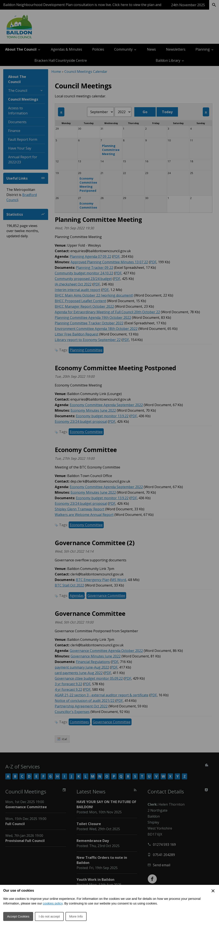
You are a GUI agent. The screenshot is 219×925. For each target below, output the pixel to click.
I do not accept (49, 916)
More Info (76, 916)
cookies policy (52, 903)
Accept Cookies (18, 916)
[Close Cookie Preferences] (213, 890)
